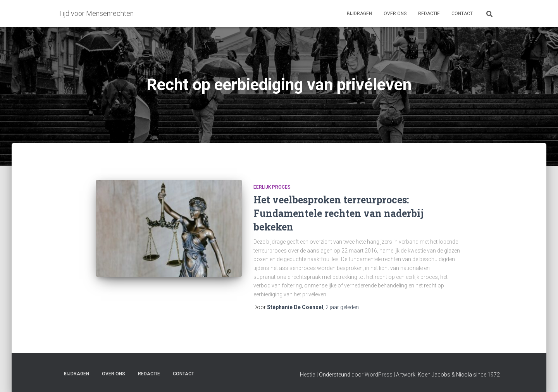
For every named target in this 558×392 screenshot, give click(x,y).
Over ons (395, 13)
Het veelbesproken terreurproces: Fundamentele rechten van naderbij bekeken (338, 213)
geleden (342, 307)
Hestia (307, 374)
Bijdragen (359, 13)
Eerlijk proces (272, 187)
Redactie (429, 13)
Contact (462, 13)
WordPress (379, 374)
